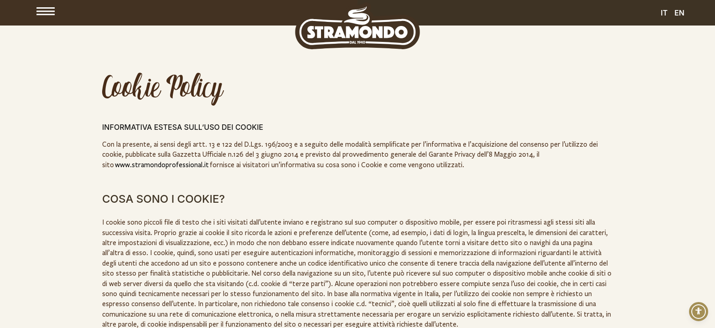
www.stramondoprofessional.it (162, 165)
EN (679, 12)
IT (664, 12)
